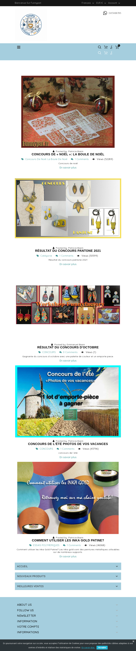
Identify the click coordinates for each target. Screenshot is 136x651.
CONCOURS (47, 352)
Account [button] (114, 3)
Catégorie (44, 255)
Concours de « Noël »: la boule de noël (68, 154)
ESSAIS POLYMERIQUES (44, 545)
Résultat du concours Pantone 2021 (68, 250)
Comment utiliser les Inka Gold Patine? (68, 540)
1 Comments (80, 159)
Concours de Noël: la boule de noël (44, 159)
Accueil (22, 566)
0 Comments (68, 352)
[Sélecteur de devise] (101, 3)
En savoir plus (68, 167)
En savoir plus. (88, 648)
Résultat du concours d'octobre (68, 347)
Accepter (102, 648)
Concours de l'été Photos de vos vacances (68, 444)
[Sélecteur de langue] (88, 3)
